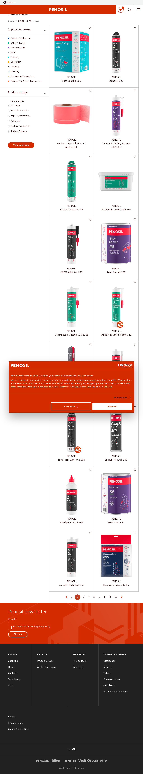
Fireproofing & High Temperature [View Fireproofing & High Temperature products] (25, 81)
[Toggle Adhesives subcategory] (9, 121)
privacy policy (43, 627)
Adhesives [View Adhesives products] (15, 121)
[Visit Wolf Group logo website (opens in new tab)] (92, 760)
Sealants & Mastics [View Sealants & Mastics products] (20, 111)
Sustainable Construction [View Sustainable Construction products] (21, 76)
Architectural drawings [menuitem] (115, 691)
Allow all (112, 406)
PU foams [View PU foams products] (15, 106)
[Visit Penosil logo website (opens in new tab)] (42, 760)
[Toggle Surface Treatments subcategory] (9, 126)
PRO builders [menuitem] (80, 661)
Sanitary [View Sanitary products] (13, 57)
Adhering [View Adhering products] (13, 67)
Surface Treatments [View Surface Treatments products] (20, 126)
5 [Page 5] (94, 597)
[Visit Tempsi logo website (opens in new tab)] (69, 760)
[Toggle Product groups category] (27, 92)
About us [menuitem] (13, 661)
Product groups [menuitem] (45, 661)
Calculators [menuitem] (109, 685)
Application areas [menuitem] (46, 667)
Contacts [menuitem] (12, 673)
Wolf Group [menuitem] (14, 679)
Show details (120, 397)
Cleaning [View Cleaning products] (13, 72)
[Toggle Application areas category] (27, 29)
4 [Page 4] (89, 597)
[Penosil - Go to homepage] (58, 9)
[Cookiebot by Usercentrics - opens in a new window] (120, 365)
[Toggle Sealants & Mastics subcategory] (9, 111)
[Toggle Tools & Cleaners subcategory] (9, 131)
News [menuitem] (11, 667)
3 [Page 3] (84, 597)
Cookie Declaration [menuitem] (18, 729)
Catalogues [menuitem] (109, 661)
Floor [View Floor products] (12, 52)
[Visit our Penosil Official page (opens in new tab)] (73, 749)
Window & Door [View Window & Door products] (17, 43)
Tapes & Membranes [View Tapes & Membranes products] (20, 116)
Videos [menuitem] (107, 673)
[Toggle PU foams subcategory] (9, 106)
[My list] (121, 10)
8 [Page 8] (105, 597)
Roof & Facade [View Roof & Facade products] (16, 48)
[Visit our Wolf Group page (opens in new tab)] (69, 749)
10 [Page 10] (116, 597)
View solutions (21, 145)
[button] (9, 3)
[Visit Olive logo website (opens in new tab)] (56, 760)
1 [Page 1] (71, 597)
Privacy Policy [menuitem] (15, 723)
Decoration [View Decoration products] (14, 62)
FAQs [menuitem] (11, 685)
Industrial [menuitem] (78, 667)
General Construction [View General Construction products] (19, 38)
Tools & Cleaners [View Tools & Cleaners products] (19, 131)
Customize (71, 406)
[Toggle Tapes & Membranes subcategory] (9, 116)
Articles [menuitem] (107, 667)
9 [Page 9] (110, 597)
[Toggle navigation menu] (138, 9)
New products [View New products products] (17, 101)
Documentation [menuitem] (111, 679)
